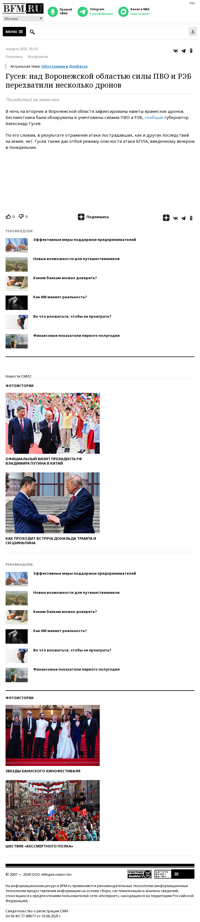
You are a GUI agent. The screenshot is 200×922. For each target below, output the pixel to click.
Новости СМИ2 (18, 376)
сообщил (154, 117)
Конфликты (38, 56)
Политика (14, 56)
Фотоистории (20, 385)
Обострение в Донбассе (64, 66)
